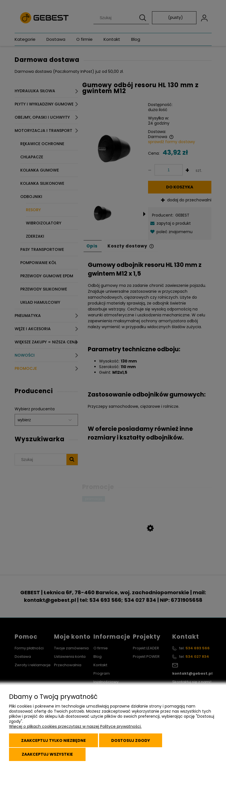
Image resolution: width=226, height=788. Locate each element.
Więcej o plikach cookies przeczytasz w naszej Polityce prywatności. (75, 729)
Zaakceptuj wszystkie (48, 755)
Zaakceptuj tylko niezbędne (55, 742)
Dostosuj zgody (134, 742)
